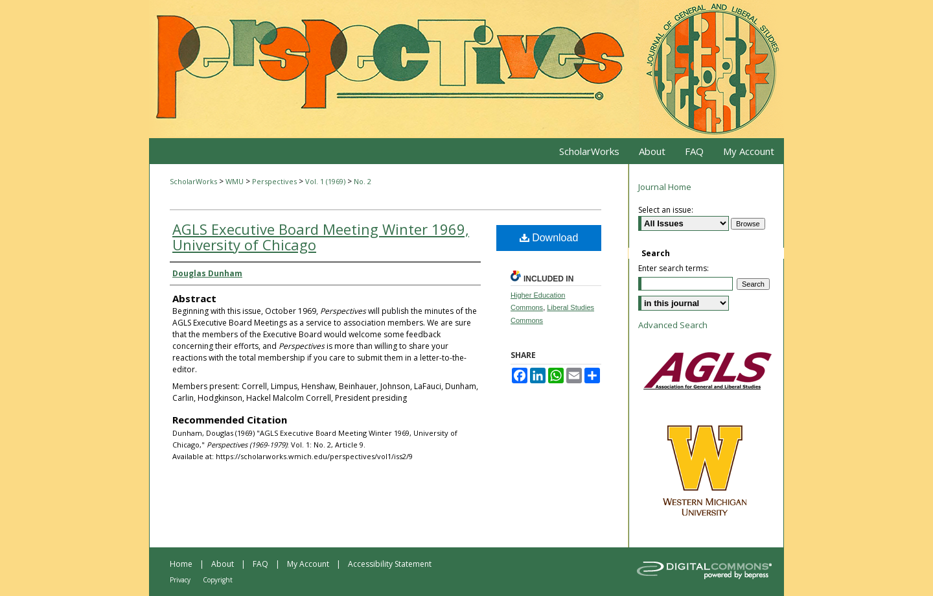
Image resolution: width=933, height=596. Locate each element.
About (222, 563)
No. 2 (362, 181)
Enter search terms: (673, 268)
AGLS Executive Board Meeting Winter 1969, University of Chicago (320, 236)
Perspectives (275, 181)
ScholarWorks (193, 181)
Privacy (180, 579)
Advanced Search (673, 325)
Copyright (218, 579)
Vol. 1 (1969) (326, 181)
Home (181, 563)
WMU (235, 181)
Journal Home (664, 187)
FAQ (260, 563)
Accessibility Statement (390, 563)
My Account (308, 563)
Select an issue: (665, 209)
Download (549, 237)
